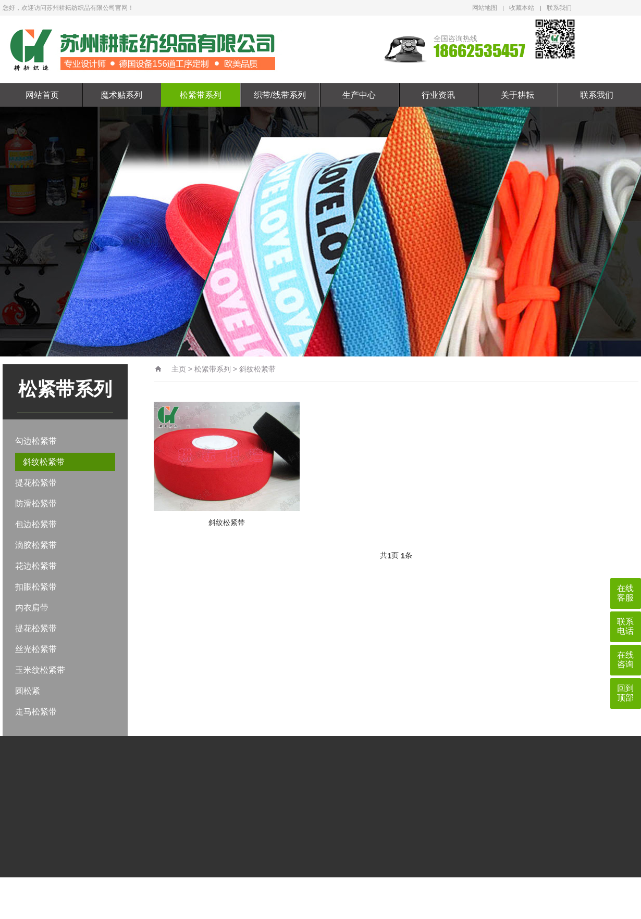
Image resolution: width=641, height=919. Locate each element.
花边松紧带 (36, 565)
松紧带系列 (200, 95)
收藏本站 (521, 7)
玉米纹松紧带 (40, 670)
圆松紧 (27, 690)
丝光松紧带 (36, 649)
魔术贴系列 (121, 95)
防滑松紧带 (36, 503)
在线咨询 (625, 659)
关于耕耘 (517, 95)
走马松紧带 (36, 711)
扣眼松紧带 (36, 586)
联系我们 (559, 7)
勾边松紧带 (36, 441)
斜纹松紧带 (44, 461)
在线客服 (625, 593)
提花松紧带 (36, 482)
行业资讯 (438, 95)
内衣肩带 (31, 607)
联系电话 (625, 626)
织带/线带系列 (280, 95)
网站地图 (484, 7)
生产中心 (359, 95)
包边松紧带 (36, 524)
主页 (178, 369)
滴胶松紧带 (36, 545)
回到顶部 (625, 693)
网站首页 (42, 95)
